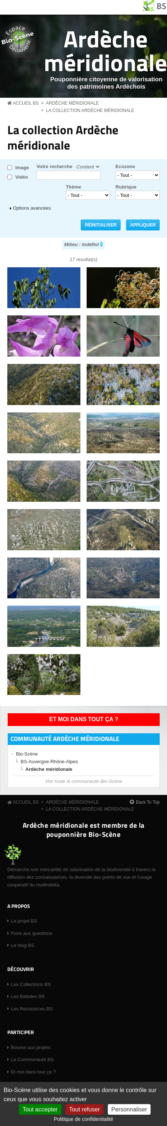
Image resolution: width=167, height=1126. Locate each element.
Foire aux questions (31, 933)
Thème (73, 187)
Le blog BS (22, 945)
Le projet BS (24, 921)
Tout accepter (40, 1109)
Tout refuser (84, 1109)
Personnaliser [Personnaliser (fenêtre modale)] (129, 1109)
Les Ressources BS (32, 1009)
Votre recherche (54, 166)
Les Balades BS (28, 996)
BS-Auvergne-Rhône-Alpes (49, 761)
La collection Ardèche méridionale (90, 110)
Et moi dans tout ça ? (83, 719)
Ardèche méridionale (105, 50)
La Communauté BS (32, 1059)
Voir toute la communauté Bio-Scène (83, 781)
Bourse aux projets (30, 1047)
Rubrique (125, 187)
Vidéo (21, 177)
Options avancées (32, 208)
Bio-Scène (27, 754)
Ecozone (125, 166)
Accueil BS (26, 103)
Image (22, 167)
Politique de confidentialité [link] (83, 1119)
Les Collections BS (31, 984)
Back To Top (148, 802)
